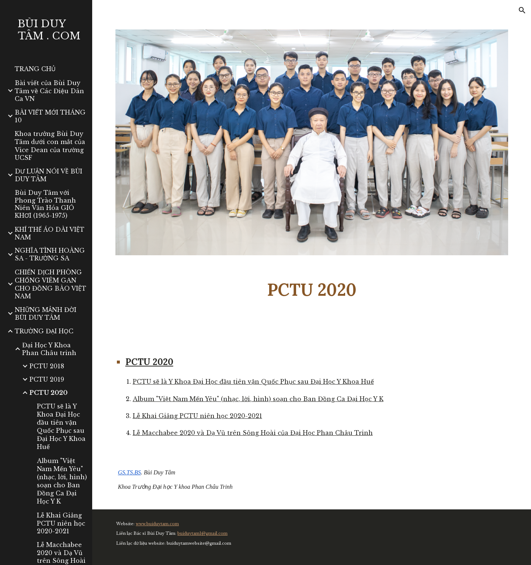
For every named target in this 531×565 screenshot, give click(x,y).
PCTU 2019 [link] (47, 379)
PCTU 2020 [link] (48, 392)
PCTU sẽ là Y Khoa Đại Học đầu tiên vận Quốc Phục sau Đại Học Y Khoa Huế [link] (61, 426)
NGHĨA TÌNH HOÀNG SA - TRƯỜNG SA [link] (50, 254)
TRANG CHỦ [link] (35, 69)
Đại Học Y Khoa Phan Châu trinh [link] (49, 349)
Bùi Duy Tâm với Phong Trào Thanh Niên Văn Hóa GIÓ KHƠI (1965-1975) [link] (45, 204)
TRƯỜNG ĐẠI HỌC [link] (44, 331)
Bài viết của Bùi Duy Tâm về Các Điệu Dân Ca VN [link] (49, 90)
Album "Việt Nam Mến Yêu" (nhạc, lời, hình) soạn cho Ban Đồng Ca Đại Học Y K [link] (62, 481)
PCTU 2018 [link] (47, 366)
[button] (522, 10)
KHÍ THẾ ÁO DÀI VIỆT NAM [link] (49, 233)
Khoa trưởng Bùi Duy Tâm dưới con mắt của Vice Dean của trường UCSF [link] (50, 145)
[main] (312, 289)
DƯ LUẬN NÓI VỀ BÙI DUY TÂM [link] (48, 175)
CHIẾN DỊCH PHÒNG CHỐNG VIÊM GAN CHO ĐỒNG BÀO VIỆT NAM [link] (50, 284)
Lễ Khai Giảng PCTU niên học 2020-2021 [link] (61, 523)
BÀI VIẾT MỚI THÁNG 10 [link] (50, 116)
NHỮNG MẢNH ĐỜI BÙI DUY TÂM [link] (45, 313)
